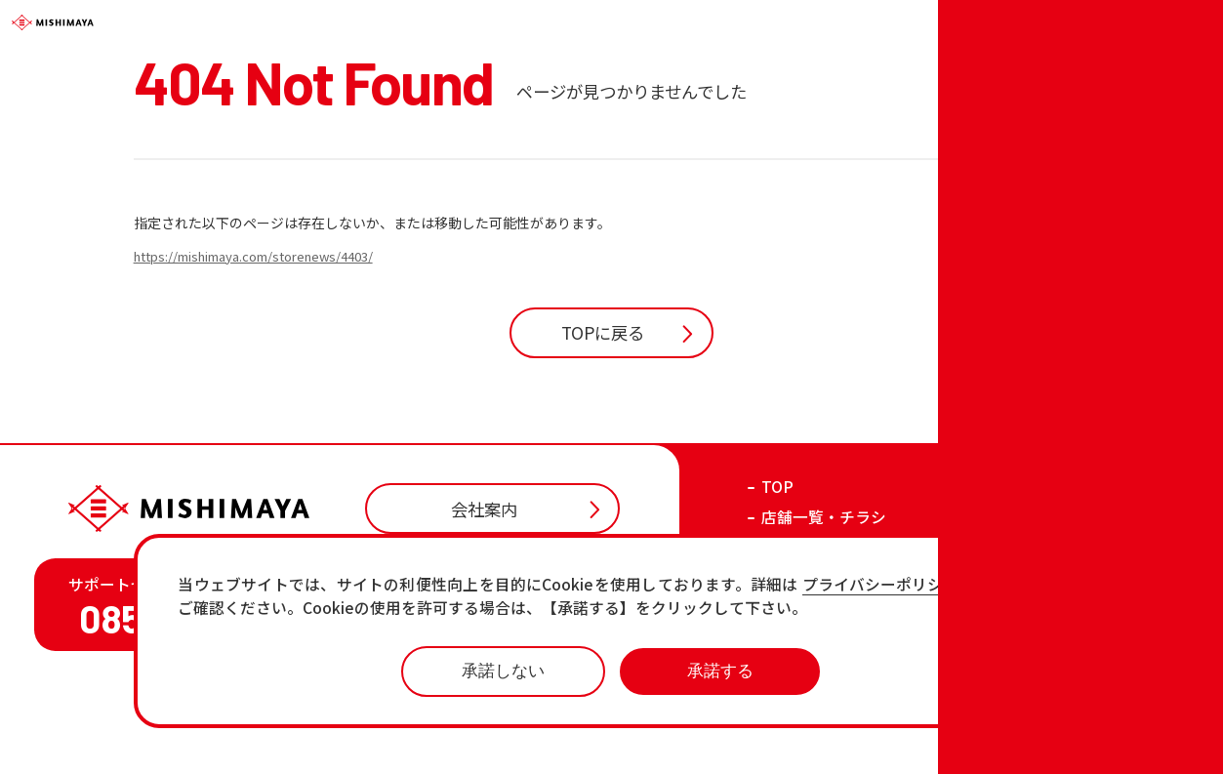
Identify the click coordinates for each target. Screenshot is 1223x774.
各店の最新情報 (816, 695)
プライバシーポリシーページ (914, 585)
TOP (777, 573)
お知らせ (792, 633)
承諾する (720, 670)
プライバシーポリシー (928, 742)
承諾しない (503, 670)
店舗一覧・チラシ (823, 603)
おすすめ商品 (808, 664)
